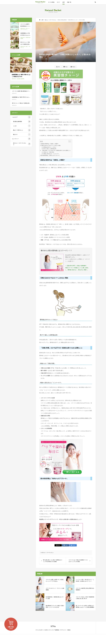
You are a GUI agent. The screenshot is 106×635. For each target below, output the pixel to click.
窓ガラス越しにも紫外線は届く (50, 148)
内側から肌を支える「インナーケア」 (52, 153)
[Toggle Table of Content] (69, 141)
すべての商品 (51, 2)
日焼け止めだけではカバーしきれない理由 (50, 145)
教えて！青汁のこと (22, 130)
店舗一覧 (69, 2)
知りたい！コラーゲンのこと (50, 58)
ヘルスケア (21, 117)
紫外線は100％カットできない (50, 147)
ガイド (58, 2)
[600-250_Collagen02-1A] (61, 473)
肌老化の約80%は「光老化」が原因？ (50, 143)
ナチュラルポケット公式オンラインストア (40, 2)
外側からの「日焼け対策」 (49, 152)
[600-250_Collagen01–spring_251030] (61, 539)
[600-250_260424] (61, 104)
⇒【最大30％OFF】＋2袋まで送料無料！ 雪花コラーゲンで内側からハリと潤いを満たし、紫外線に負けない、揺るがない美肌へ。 (77, 267)
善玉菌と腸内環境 (22, 121)
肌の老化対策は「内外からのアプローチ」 (50, 155)
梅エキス (22, 134)
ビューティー (21, 138)
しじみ (22, 125)
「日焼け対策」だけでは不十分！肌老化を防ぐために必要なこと (56, 150)
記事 (63, 2)
